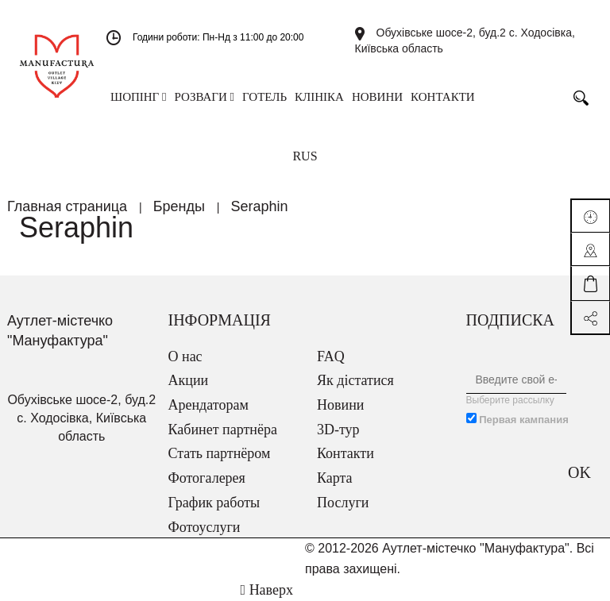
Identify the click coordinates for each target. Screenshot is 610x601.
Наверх (267, 590)
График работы (214, 502)
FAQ (331, 356)
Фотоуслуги (204, 527)
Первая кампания (524, 420)
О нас (185, 356)
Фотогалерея (206, 478)
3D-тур (338, 429)
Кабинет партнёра (222, 429)
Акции (188, 380)
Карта (335, 478)
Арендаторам (208, 405)
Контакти (345, 453)
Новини (340, 405)
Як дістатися (355, 380)
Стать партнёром (219, 453)
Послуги (343, 502)
